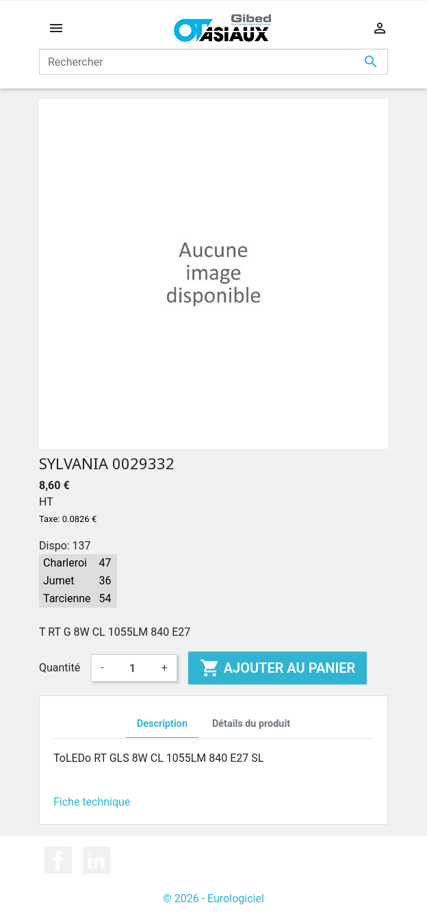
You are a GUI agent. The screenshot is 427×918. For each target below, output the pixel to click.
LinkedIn (96, 860)
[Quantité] (132, 668)
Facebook (58, 860)
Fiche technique (91, 801)
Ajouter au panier (277, 668)
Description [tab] (162, 724)
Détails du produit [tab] (251, 724)
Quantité (59, 667)
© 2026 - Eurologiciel (213, 898)
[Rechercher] (213, 62)
